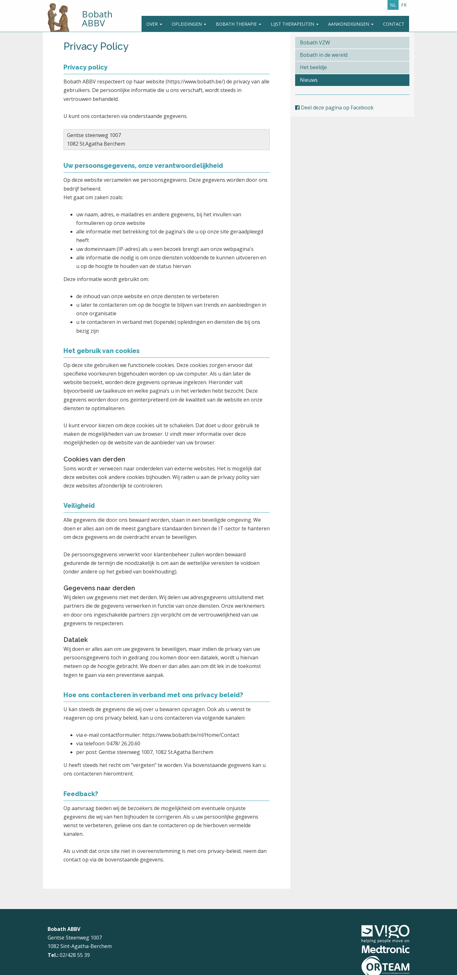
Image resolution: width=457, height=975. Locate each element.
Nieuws (309, 79)
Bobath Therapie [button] (238, 24)
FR (404, 5)
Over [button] (154, 24)
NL (393, 5)
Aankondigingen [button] (351, 24)
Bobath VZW (315, 42)
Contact (393, 24)
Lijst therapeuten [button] (295, 24)
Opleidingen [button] (189, 24)
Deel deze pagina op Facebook (334, 107)
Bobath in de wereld (324, 54)
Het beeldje (313, 67)
